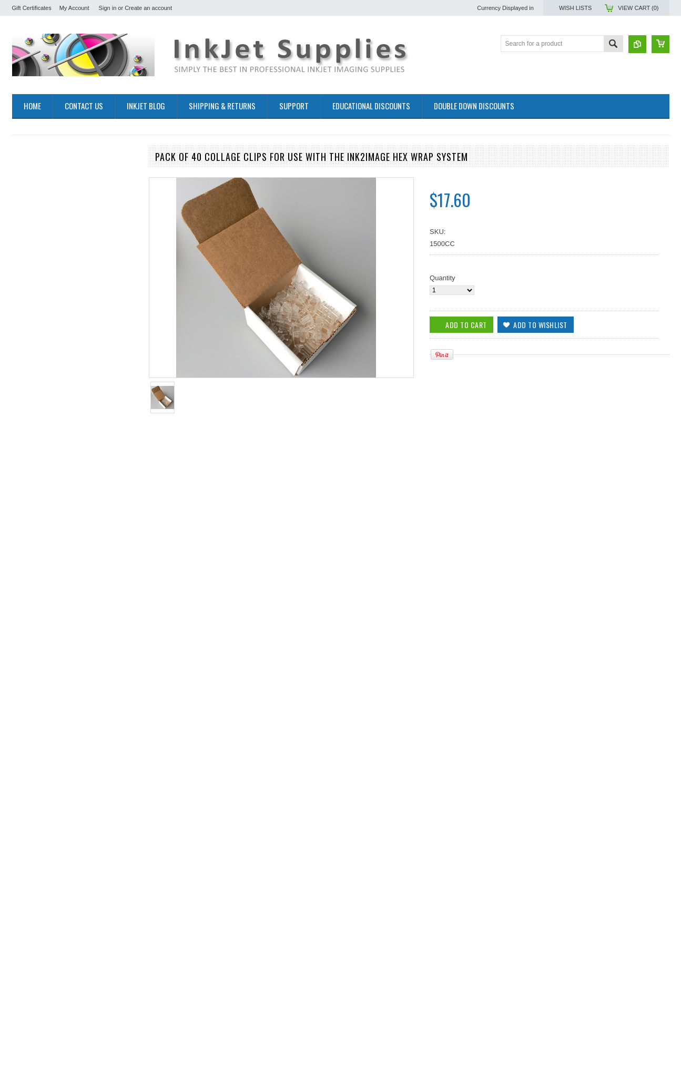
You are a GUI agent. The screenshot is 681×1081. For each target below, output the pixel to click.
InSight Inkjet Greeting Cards (56, 278)
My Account (74, 8)
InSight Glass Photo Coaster (55, 269)
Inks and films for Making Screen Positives (61, 185)
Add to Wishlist (103, 466)
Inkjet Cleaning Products (49, 234)
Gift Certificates (32, 8)
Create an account (148, 8)
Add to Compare (125, 466)
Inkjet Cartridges (37, 198)
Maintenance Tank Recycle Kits (59, 252)
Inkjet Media (30, 216)
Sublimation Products (44, 172)
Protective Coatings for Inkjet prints (65, 243)
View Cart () (638, 8)
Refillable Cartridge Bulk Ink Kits (61, 225)
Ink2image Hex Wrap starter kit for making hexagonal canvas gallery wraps (74, 914)
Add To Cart (42, 466)
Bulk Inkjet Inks (35, 207)
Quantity (442, 278)
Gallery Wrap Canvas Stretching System (73, 260)
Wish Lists (575, 8)
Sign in (108, 8)
